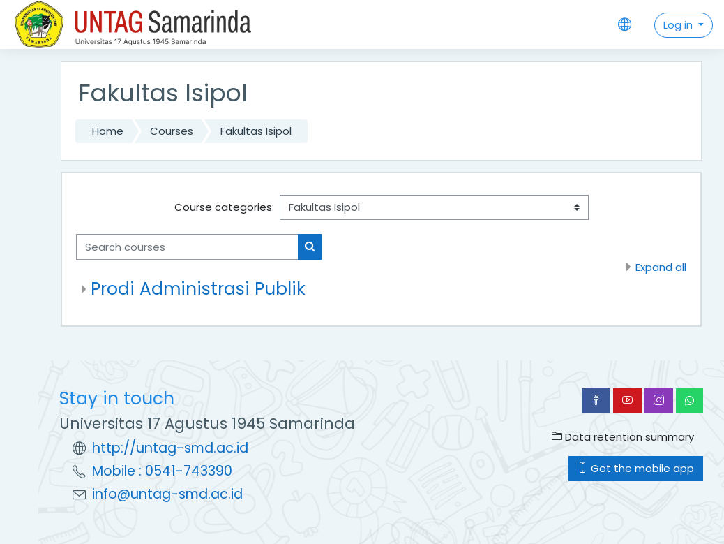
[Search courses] (187, 246)
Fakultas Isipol (256, 131)
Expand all (660, 267)
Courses (171, 131)
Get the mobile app (636, 468)
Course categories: (224, 207)
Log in (679, 24)
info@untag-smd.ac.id (167, 494)
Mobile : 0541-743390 (162, 471)
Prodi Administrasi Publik (198, 289)
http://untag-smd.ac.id (170, 448)
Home (107, 131)
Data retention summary (623, 436)
